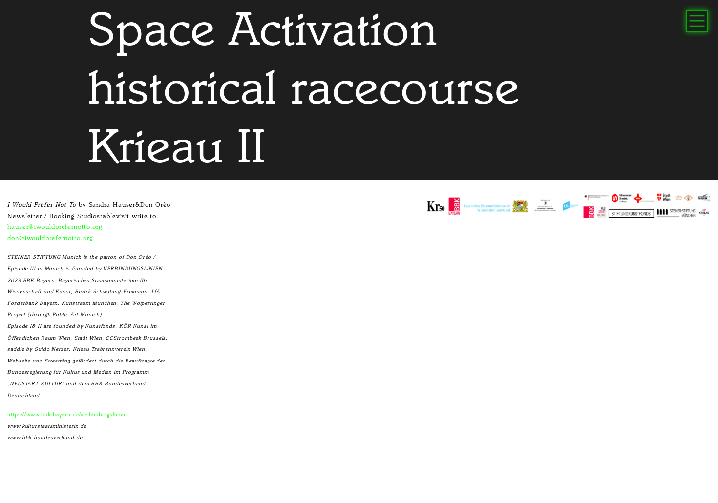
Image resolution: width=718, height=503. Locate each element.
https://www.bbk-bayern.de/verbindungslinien (67, 414)
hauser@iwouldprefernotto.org (55, 226)
